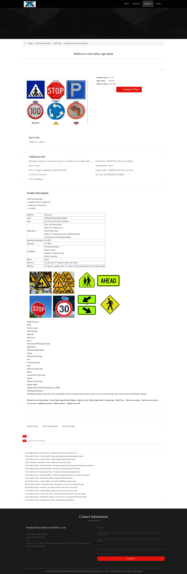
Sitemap (129, 571)
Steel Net (43, 487)
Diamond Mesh (45, 465)
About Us (137, 4)
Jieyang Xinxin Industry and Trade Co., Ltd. (90, 571)
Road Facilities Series (42, 43)
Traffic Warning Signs (50, 426)
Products (148, 4)
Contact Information (93, 516)
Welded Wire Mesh (47, 478)
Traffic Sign (57, 43)
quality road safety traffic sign (36, 440)
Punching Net (45, 453)
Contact (158, 4)
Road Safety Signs (68, 426)
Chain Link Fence (46, 494)
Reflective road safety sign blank (75, 43)
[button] (29, 101)
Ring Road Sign (32, 426)
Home (127, 4)
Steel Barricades (47, 484)
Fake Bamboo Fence (45, 472)
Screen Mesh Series (32, 453)
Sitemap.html (137, 571)
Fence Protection (31, 462)
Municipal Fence (44, 462)
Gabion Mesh (45, 456)
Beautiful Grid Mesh (47, 500)
